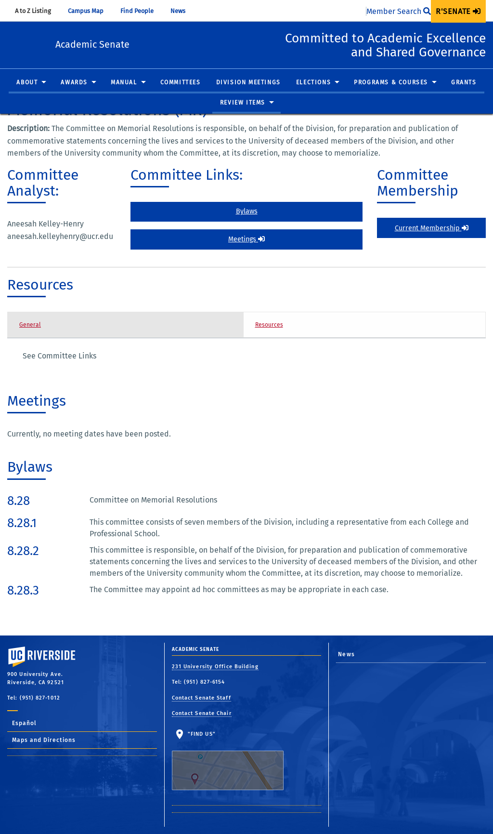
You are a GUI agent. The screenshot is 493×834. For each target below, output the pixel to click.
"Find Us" (234, 760)
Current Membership (431, 228)
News (182, 10)
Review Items (242, 116)
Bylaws (247, 211)
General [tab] (30, 324)
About (27, 96)
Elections (313, 96)
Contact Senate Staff (201, 698)
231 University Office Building (215, 666)
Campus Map (90, 10)
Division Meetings (248, 96)
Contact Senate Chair (202, 713)
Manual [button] (124, 96)
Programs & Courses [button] (391, 96)
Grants (464, 96)
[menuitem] (458, 11)
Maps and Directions (44, 740)
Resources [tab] (269, 324)
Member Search (398, 11)
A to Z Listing (37, 10)
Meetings (246, 239)
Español (24, 723)
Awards (74, 96)
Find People (141, 10)
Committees (180, 96)
